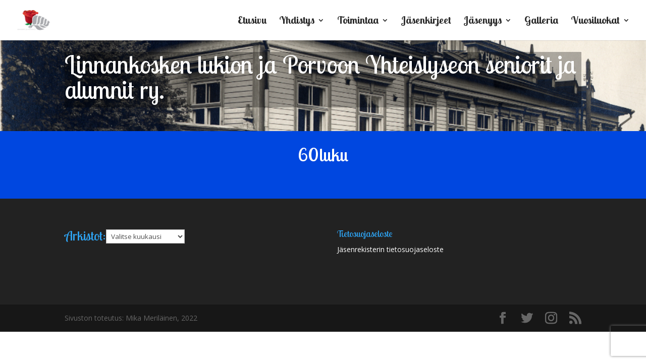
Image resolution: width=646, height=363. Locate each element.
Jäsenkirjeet (426, 21)
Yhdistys (296, 21)
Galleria (541, 21)
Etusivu (252, 21)
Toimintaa (358, 21)
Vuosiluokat (595, 21)
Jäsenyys (483, 21)
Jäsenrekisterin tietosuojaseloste (390, 249)
